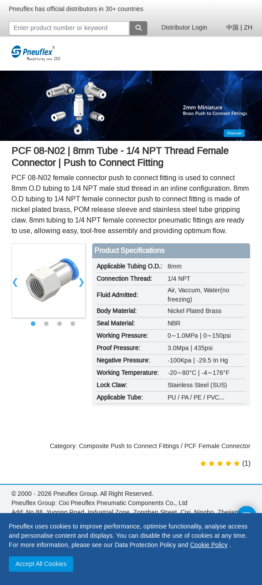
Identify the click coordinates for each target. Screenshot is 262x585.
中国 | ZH (239, 27)
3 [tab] (59, 324)
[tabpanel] (48, 280)
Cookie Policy (209, 545)
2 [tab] (46, 324)
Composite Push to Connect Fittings (129, 446)
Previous (15, 280)
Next (81, 280)
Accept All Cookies (41, 564)
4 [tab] (72, 324)
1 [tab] (33, 324)
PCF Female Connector (217, 446)
